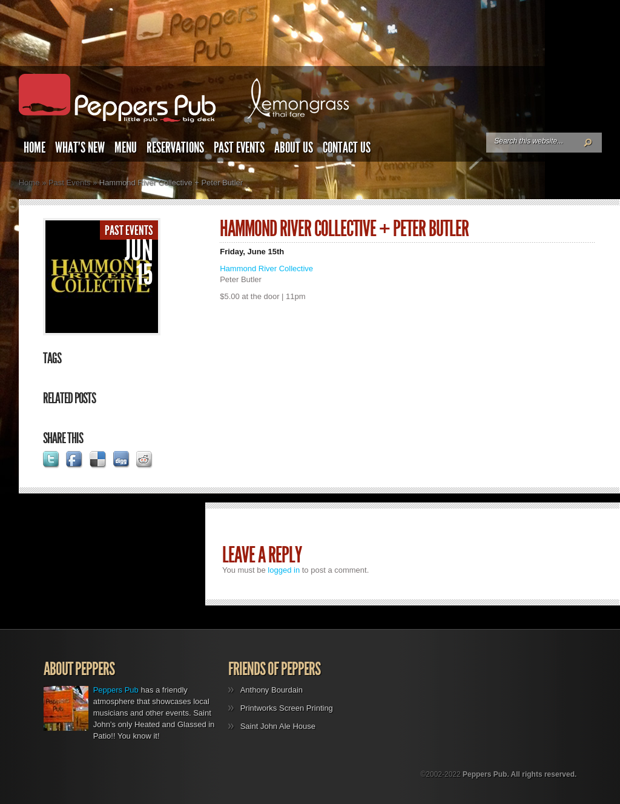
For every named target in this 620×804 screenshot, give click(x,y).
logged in (284, 570)
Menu (125, 147)
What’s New (80, 147)
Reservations (175, 147)
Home (34, 147)
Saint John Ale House (277, 726)
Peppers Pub (116, 689)
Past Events (239, 147)
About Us (293, 147)
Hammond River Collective (266, 268)
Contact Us (347, 147)
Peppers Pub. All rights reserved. (519, 774)
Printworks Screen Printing (286, 708)
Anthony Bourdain (271, 689)
